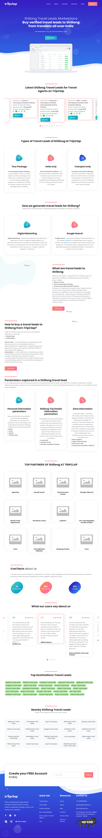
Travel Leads (43, 801)
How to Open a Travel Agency (46, 817)
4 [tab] (47, 125)
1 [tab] (40, 125)
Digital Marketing (27, 233)
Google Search (75, 233)
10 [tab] (61, 125)
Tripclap (68, 240)
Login (82, 4)
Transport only (83, 166)
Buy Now (18, 115)
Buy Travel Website (45, 812)
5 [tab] (49, 125)
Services (64, 4)
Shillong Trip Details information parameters (51, 411)
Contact (62, 812)
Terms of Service (63, 820)
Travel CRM (43, 805)
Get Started (51, 38)
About (56, 4)
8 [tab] (56, 125)
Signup (88, 775)
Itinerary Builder (44, 808)
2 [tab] (42, 125)
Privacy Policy (64, 816)
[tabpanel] (51, 110)
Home (48, 4)
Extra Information (82, 409)
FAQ (40, 821)
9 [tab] (58, 125)
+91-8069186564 (81, 801)
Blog (61, 808)
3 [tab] (44, 125)
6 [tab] (51, 125)
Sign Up (92, 4)
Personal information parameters (19, 410)
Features (74, 4)
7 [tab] (54, 125)
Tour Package (19, 166)
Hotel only (51, 166)
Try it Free (58, 308)
